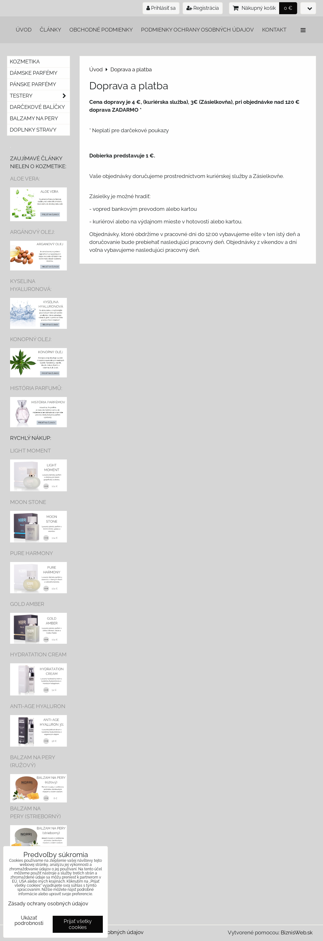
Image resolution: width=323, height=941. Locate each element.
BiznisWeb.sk (297, 932)
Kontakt (274, 30)
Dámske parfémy (33, 73)
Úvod (24, 30)
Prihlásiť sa (161, 8)
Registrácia (202, 8)
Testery (40, 95)
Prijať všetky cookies (78, 924)
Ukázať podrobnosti (29, 920)
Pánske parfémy (33, 84)
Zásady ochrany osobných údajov (48, 904)
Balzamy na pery (34, 118)
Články (50, 30)
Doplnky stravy (33, 130)
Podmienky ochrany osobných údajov (197, 30)
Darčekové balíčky (37, 107)
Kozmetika (25, 61)
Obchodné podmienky (101, 30)
